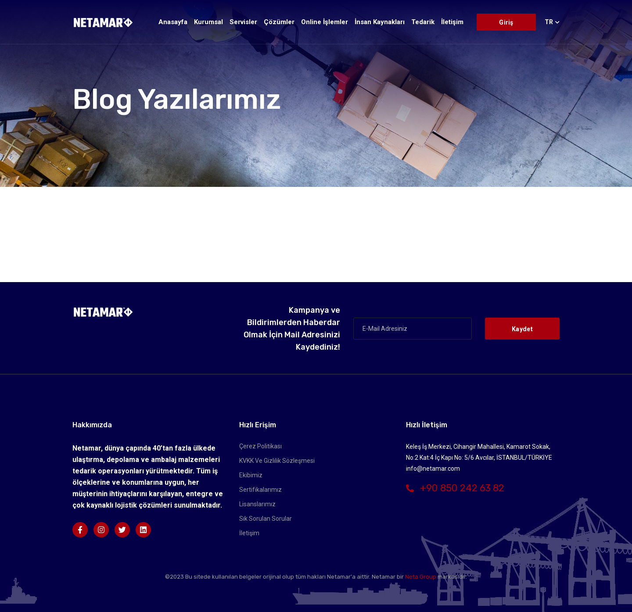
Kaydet (522, 329)
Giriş (506, 22)
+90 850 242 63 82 (455, 488)
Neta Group (420, 576)
